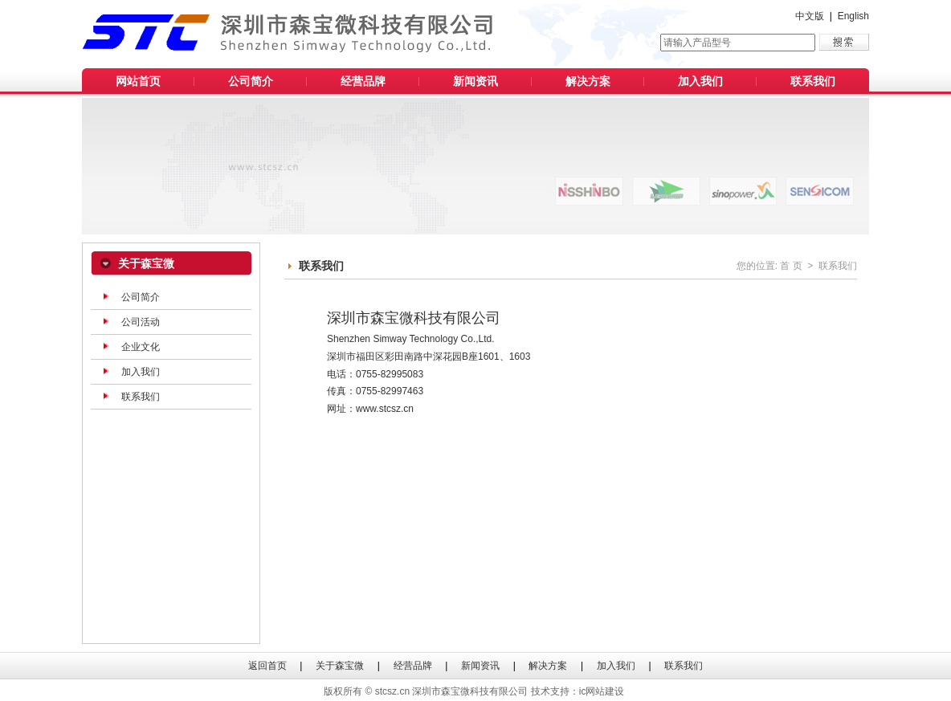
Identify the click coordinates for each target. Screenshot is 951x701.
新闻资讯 (475, 81)
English (853, 16)
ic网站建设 (602, 691)
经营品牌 (363, 81)
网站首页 (138, 81)
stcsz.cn (392, 691)
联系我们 (812, 81)
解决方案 (587, 81)
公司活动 (140, 322)
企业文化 (140, 347)
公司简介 (250, 81)
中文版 (809, 16)
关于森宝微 (340, 665)
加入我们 (700, 81)
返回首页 (267, 665)
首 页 (791, 265)
